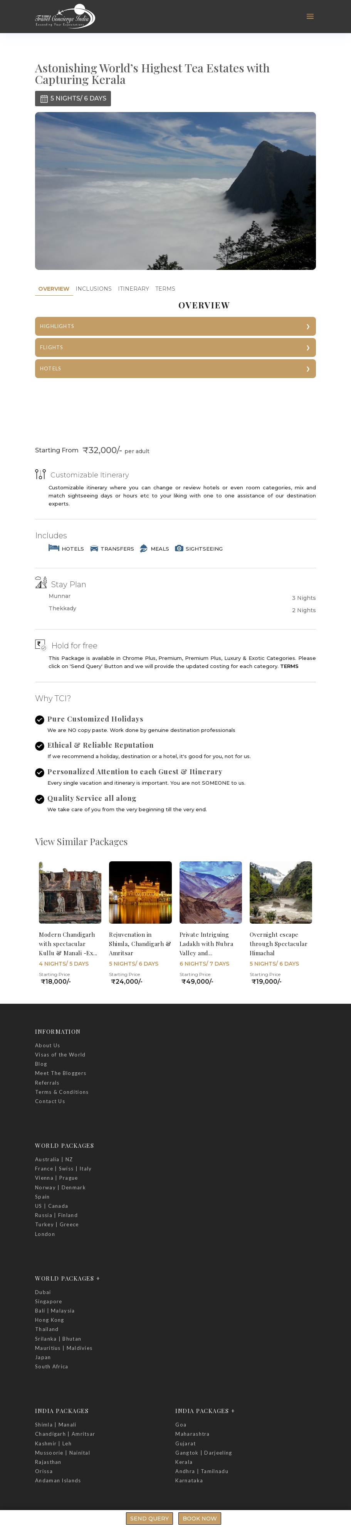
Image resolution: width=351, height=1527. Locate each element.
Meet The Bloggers (60, 1073)
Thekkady (62, 608)
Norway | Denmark (60, 1187)
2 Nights (304, 610)
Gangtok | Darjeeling (203, 1453)
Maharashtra (192, 1434)
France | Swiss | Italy (63, 1168)
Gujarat (185, 1443)
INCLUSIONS (94, 288)
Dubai (43, 1292)
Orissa (44, 1471)
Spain (42, 1197)
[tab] (53, 289)
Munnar (60, 596)
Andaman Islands (58, 1480)
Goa (180, 1425)
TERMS (165, 288)
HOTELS (50, 368)
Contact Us (50, 1101)
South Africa (52, 1366)
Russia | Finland (56, 1215)
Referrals (47, 1083)
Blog (41, 1064)
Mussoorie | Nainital (62, 1453)
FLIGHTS (51, 347)
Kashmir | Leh (53, 1443)
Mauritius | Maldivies (63, 1348)
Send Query (149, 1518)
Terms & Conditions (62, 1092)
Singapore (48, 1301)
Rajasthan (48, 1462)
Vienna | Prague (56, 1178)
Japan (43, 1357)
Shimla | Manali (56, 1425)
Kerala (184, 1462)
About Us (47, 1045)
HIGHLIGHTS (57, 326)
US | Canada (51, 1206)
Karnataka (189, 1480)
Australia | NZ (54, 1159)
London (45, 1234)
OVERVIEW (53, 288)
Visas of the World (60, 1054)
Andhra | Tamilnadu (201, 1471)
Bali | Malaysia (55, 1311)
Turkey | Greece (57, 1224)
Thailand (47, 1329)
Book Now (200, 1518)
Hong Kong (49, 1320)
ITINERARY (133, 288)
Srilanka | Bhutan (58, 1339)
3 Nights (304, 597)
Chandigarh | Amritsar (65, 1434)
